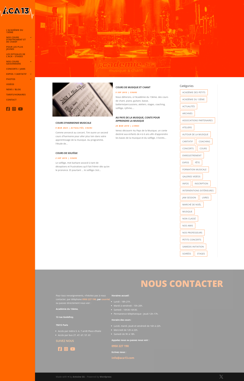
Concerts (188, 148)
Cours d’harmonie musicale (73, 122)
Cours (88, 128)
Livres (135, 126)
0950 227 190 (89, 299)
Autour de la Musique (195, 134)
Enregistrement (192, 155)
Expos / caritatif (16, 74)
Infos (185, 183)
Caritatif (187, 141)
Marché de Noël (191, 204)
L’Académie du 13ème (14, 31)
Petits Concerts (191, 239)
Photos (10, 79)
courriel (105, 299)
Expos (185, 162)
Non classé (189, 218)
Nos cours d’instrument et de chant (16, 39)
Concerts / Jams (15, 69)
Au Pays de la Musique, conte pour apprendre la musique (138, 119)
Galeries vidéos (191, 176)
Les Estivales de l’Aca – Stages (15, 55)
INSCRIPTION (201, 183)
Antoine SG (79, 376)
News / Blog (13, 89)
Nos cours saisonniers (13, 62)
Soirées (186, 253)
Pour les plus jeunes (14, 48)
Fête (197, 162)
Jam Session (189, 197)
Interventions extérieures (198, 190)
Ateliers (187, 127)
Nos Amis (187, 225)
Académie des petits (193, 92)
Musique (187, 211)
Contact (11, 100)
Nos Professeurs (192, 232)
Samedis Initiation (193, 246)
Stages (201, 253)
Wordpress (105, 376)
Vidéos (10, 84)
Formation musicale (194, 169)
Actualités (77, 128)
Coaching (204, 141)
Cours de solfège (66, 153)
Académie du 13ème (193, 99)
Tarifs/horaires (16, 94)
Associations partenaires (197, 120)
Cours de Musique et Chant (133, 87)
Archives (187, 113)
